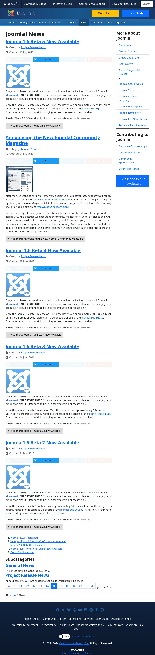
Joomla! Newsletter (130, 112)
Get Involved (126, 64)
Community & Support (92, 4)
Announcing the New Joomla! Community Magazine (53, 140)
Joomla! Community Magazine (50, 199)
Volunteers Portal (129, 168)
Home (11, 22)
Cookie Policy (66, 625)
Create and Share (129, 57)
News (84, 22)
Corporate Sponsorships (133, 146)
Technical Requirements (132, 125)
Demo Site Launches (22, 552)
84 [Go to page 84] (60, 585)
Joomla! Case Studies (131, 84)
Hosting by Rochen (77, 653)
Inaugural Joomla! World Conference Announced (38, 541)
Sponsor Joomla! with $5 (90, 625)
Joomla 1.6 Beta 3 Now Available (42, 346)
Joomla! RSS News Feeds (133, 119)
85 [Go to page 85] (67, 585)
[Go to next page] (86, 586)
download (12, 95)
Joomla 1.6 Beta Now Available (27, 545)
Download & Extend (35, 4)
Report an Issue (134, 625)
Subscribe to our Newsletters (133, 181)
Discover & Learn (63, 4)
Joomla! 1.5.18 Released (24, 537)
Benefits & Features (50, 22)
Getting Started (128, 51)
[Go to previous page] (14, 586)
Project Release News (33, 47)
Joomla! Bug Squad (92, 108)
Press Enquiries (116, 22)
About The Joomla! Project (129, 72)
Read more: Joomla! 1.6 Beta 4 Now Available (34, 334)
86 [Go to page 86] (74, 585)
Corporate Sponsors (130, 152)
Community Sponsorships (126, 160)
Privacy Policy (48, 625)
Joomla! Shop (126, 90)
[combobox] (147, 4)
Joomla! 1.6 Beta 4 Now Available (43, 250)
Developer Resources (124, 4)
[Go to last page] (92, 586)
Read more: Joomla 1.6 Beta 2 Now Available (34, 526)
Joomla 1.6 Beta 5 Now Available (42, 41)
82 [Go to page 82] (47, 585)
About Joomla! (27, 22)
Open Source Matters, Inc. (74, 643)
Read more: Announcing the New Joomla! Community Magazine (45, 238)
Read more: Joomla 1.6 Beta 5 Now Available (34, 125)
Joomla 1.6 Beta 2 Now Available (42, 442)
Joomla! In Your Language (127, 98)
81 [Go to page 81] (40, 585)
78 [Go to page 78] (20, 585)
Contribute (97, 22)
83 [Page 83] (54, 585)
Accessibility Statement (24, 625)
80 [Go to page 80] (34, 585)
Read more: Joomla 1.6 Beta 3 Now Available (34, 430)
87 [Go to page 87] (80, 585)
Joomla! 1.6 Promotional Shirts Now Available (36, 548)
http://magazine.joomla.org (53, 207)
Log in (77, 628)
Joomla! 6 (71, 22)
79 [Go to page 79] (27, 585)
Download (105, 13)
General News (29, 149)
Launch (136, 13)
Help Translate (114, 625)
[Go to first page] (9, 586)
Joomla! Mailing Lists (131, 106)
